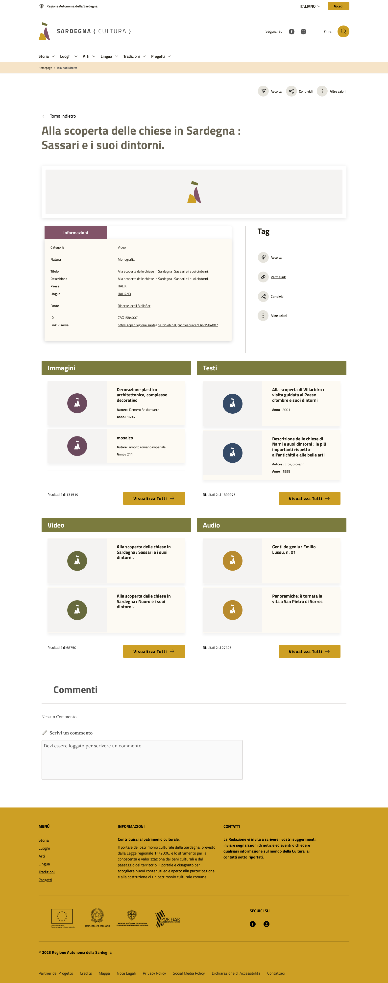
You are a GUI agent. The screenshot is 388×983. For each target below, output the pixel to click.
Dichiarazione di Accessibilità (236, 973)
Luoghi (44, 848)
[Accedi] (338, 6)
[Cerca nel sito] (343, 31)
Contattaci (276, 973)
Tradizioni (47, 872)
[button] (53, 56)
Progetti (45, 880)
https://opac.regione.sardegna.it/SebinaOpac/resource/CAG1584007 (168, 325)
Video (122, 247)
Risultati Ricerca (67, 68)
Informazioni (75, 232)
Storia (44, 840)
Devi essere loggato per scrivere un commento (142, 760)
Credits (86, 973)
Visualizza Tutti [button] (154, 498)
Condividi (299, 91)
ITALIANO (124, 294)
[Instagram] (303, 31)
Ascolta (270, 91)
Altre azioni (338, 91)
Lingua (44, 864)
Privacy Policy (154, 973)
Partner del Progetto (56, 973)
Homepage (45, 68)
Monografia (126, 259)
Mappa (104, 973)
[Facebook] (291, 31)
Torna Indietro (59, 116)
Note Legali (126, 973)
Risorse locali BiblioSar (134, 305)
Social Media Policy (189, 973)
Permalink (272, 277)
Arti (42, 856)
